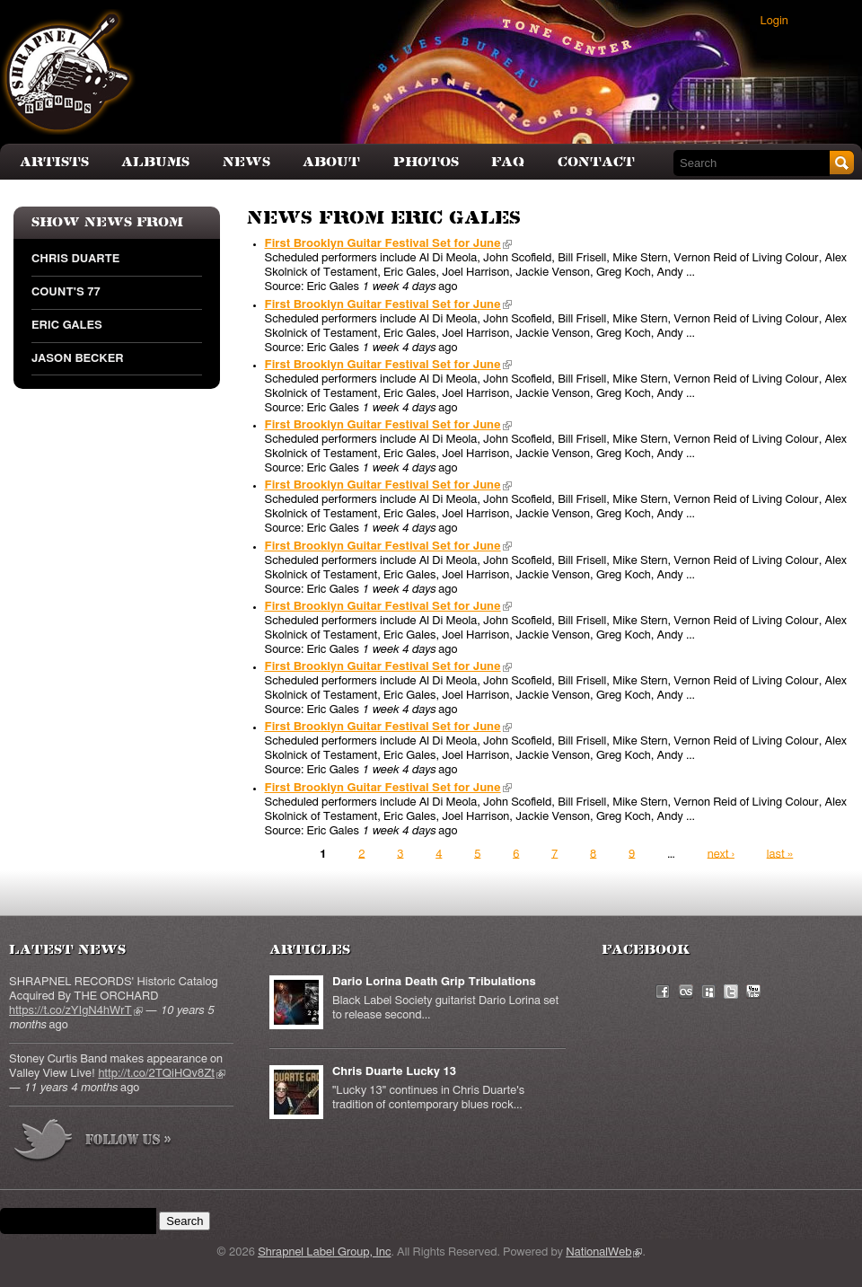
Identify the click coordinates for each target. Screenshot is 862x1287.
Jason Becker (77, 359)
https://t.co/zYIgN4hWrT (76, 1011)
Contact (596, 162)
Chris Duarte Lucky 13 (394, 1072)
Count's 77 (66, 292)
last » (780, 853)
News (246, 162)
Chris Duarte (75, 259)
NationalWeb (604, 1252)
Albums (155, 162)
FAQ (507, 162)
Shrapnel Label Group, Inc (324, 1252)
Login (774, 21)
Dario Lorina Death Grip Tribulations (434, 982)
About (331, 162)
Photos (426, 162)
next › (721, 853)
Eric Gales (66, 325)
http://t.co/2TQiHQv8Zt (161, 1074)
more (93, 1142)
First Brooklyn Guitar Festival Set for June (388, 244)
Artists (54, 162)
